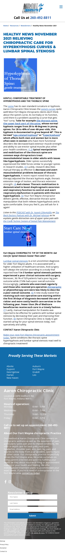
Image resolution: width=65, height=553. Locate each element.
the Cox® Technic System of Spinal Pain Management (29, 221)
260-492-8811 (40, 17)
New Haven (12, 377)
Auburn (36, 366)
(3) (25, 166)
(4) (15, 184)
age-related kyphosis (25, 135)
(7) (4, 310)
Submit (32, 515)
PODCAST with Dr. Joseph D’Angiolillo (34, 212)
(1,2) (30, 149)
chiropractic (54, 286)
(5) (22, 195)
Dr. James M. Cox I (38, 533)
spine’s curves (48, 109)
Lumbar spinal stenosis (15, 260)
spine (11, 106)
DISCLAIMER (11, 531)
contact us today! (31, 473)
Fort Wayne (38, 369)
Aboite (10, 366)
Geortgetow (13, 372)
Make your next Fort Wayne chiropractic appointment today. (31, 336)
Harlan (10, 374)
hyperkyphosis (51, 135)
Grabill (35, 372)
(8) (14, 318)
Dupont (11, 369)
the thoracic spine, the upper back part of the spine (30, 122)
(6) (32, 292)
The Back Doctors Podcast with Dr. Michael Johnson (31, 214)
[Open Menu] (61, 7)
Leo (34, 374)
